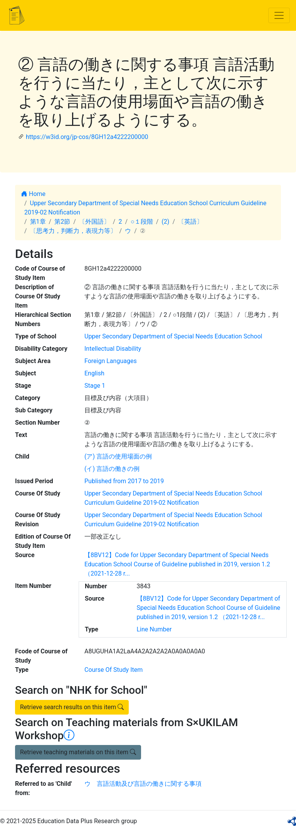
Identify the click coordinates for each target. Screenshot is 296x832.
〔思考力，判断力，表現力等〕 (73, 230)
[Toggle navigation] (279, 15)
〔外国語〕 (94, 221)
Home (33, 194)
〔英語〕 (190, 221)
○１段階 (142, 221)
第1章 (38, 221)
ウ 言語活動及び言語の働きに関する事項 (143, 783)
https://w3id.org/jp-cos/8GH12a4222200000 (87, 137)
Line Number (154, 629)
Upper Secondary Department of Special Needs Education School (173, 336)
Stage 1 (94, 385)
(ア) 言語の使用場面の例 (118, 456)
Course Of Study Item (113, 669)
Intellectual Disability (112, 348)
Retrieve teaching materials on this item (78, 752)
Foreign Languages (110, 361)
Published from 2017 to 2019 (124, 481)
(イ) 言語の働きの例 (112, 468)
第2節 (62, 221)
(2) (165, 221)
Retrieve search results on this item (72, 707)
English (94, 373)
